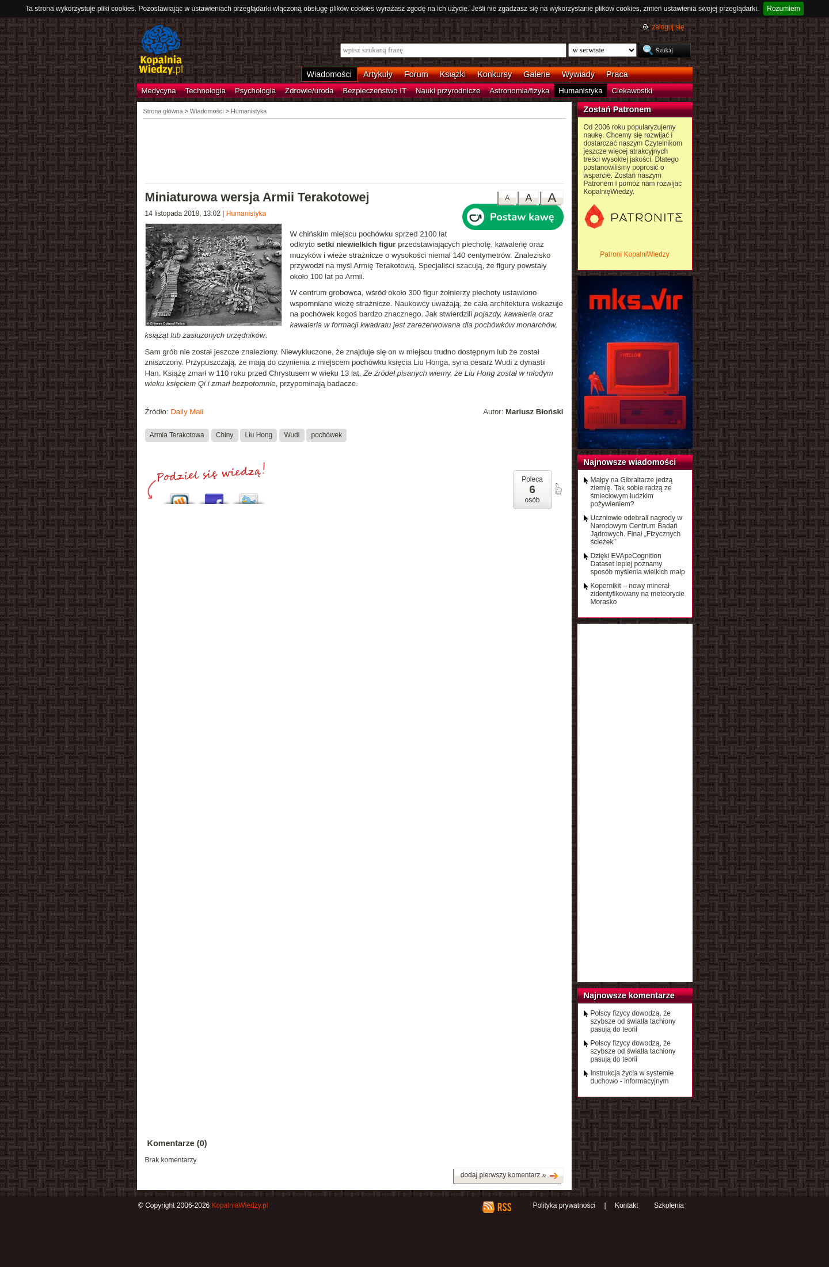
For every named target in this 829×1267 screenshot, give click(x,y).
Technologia (205, 90)
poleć (558, 489)
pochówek (326, 435)
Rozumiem (783, 9)
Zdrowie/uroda (309, 90)
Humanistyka (580, 90)
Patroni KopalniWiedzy (635, 254)
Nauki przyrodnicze (448, 90)
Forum (416, 74)
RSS (504, 1207)
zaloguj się (668, 27)
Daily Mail (186, 411)
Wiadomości (329, 74)
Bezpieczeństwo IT (374, 90)
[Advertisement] (354, 150)
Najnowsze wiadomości (630, 462)
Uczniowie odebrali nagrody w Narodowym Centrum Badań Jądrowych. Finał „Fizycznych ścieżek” (636, 530)
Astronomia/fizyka (519, 90)
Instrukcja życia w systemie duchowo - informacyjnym (632, 1077)
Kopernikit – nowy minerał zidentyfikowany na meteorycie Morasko (638, 594)
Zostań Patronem (618, 109)
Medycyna (159, 90)
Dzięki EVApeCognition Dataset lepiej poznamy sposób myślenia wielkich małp (638, 564)
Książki (453, 74)
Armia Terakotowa (177, 435)
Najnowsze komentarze (629, 995)
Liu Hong (259, 435)
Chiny (224, 435)
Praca (617, 74)
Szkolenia (669, 1205)
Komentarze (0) (177, 1143)
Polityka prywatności (564, 1205)
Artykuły (378, 74)
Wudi (291, 435)
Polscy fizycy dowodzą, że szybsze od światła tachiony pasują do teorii (633, 1021)
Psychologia (255, 90)
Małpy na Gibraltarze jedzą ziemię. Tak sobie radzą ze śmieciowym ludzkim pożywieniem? (632, 492)
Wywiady (578, 74)
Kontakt (626, 1205)
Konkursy (494, 74)
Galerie (536, 74)
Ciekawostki (632, 90)
